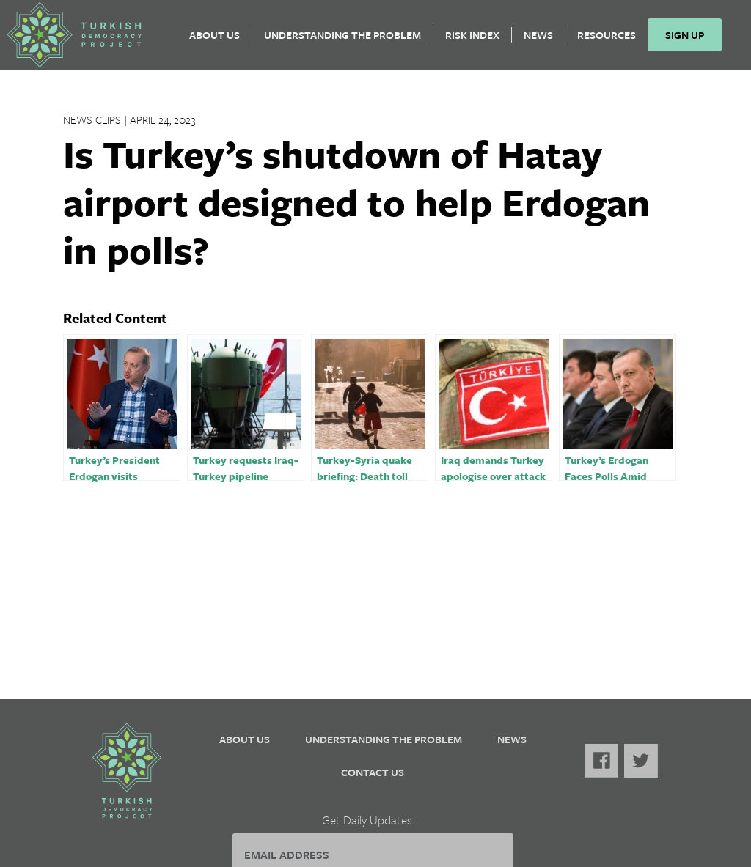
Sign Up (690, 40)
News (544, 40)
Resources (612, 40)
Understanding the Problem (348, 40)
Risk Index (478, 40)
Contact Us (372, 772)
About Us (220, 40)
